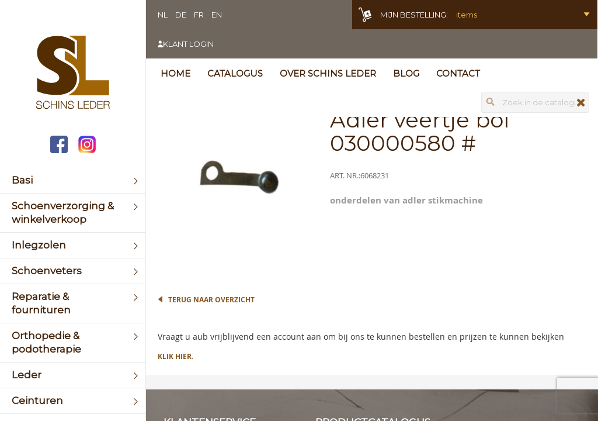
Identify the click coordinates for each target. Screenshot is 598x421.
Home (175, 73)
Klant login (188, 44)
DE (180, 14)
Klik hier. (175, 356)
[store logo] (72, 73)
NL (163, 14)
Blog (406, 73)
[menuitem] (72, 180)
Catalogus (235, 73)
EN (216, 14)
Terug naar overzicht (211, 300)
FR (199, 14)
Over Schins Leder (328, 73)
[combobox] (535, 102)
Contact (458, 73)
